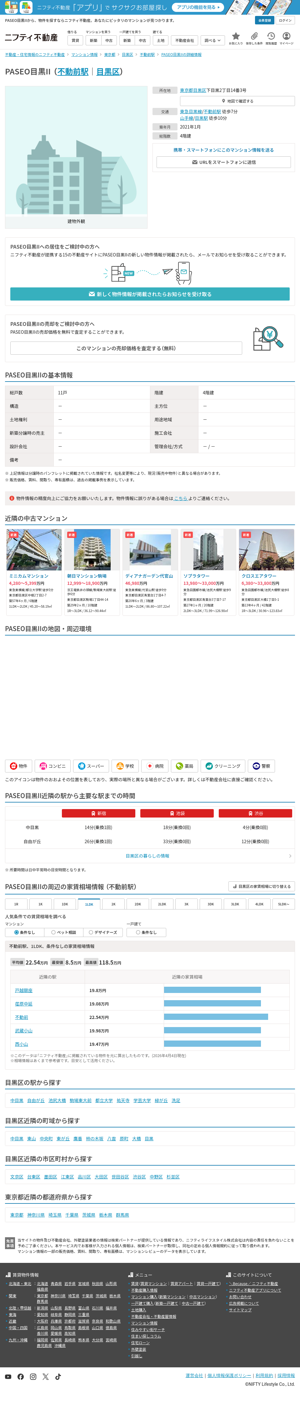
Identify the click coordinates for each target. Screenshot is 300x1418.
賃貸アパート (182, 1283)
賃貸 (135, 1283)
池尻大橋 (57, 1100)
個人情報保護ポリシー (229, 1375)
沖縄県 (60, 1345)
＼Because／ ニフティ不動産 (253, 1283)
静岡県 (70, 1314)
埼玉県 (55, 1215)
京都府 (70, 1321)
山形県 (111, 1283)
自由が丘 (36, 1100)
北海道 (42, 1283)
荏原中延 (23, 1003)
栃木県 (105, 1215)
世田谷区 (120, 1176)
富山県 (83, 1307)
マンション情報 (144, 1322)
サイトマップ (240, 1309)
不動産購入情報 (144, 1290)
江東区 (67, 1176)
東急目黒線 (191, 111)
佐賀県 (56, 1339)
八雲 (111, 1138)
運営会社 (194, 1375)
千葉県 (71, 1215)
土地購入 (138, 1309)
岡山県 (56, 1327)
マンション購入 (144, 1296)
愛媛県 (56, 1333)
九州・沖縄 (18, 1339)
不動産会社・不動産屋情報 (153, 1316)
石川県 (97, 1307)
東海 (12, 1314)
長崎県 (70, 1339)
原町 (124, 1138)
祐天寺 (123, 1100)
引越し (136, 1355)
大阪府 (42, 1321)
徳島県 (111, 1327)
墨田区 (50, 1176)
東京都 (186, 90)
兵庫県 (56, 1321)
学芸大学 (142, 1100)
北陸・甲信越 (20, 1307)
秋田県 (97, 1283)
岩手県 (70, 1283)
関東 (12, 1295)
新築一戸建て (167, 1303)
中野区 (156, 1176)
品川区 (84, 1176)
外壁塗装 (138, 1349)
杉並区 (173, 1176)
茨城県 (88, 1215)
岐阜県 (56, 1314)
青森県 (56, 1283)
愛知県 (42, 1314)
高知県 (70, 1333)
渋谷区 (139, 1176)
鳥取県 (70, 1327)
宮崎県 (111, 1339)
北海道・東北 (20, 1283)
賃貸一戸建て (208, 1283)
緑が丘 (161, 1100)
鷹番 (77, 1138)
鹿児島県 (44, 1345)
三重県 (83, 1314)
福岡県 (42, 1339)
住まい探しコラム (146, 1336)
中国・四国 (18, 1327)
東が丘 (63, 1138)
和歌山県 (113, 1321)
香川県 (42, 1333)
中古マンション (202, 1296)
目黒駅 (201, 118)
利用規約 (264, 1375)
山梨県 (56, 1307)
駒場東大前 (81, 1100)
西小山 (21, 1044)
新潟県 (42, 1307)
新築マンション (172, 1296)
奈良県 (97, 1321)
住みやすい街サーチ (148, 1329)
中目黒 (16, 1100)
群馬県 (122, 1215)
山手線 (186, 118)
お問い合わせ (240, 1296)
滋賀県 (83, 1321)
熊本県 (83, 1339)
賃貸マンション (154, 1283)
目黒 (149, 1138)
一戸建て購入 (142, 1303)
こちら (180, 498)
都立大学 (104, 1100)
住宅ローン (140, 1342)
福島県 (42, 1289)
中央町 (46, 1138)
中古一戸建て (193, 1303)
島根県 (83, 1327)
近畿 (12, 1321)
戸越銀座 (23, 990)
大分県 (97, 1339)
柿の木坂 (94, 1138)
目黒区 (108, 71)
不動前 (21, 1017)
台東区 (33, 1176)
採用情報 (286, 1375)
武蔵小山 (23, 1030)
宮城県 (83, 1283)
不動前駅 (72, 71)
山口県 (97, 1327)
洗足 (176, 1100)
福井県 (111, 1307)
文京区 (16, 1176)
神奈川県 (36, 1215)
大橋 (136, 1138)
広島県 (42, 1327)
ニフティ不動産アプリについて (255, 1290)
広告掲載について (244, 1303)
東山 (31, 1138)
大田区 (101, 1176)
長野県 (70, 1307)
